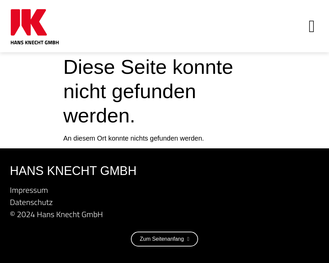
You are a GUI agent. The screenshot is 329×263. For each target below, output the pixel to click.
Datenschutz (31, 202)
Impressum (29, 190)
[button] (311, 26)
